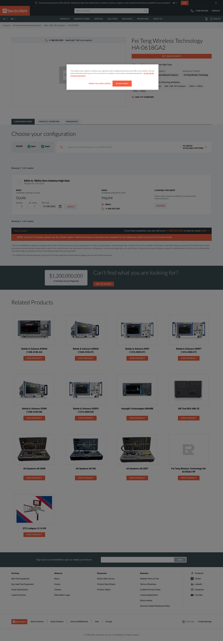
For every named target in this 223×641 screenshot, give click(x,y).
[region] (112, 77)
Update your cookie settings (100, 83)
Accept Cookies (122, 83)
